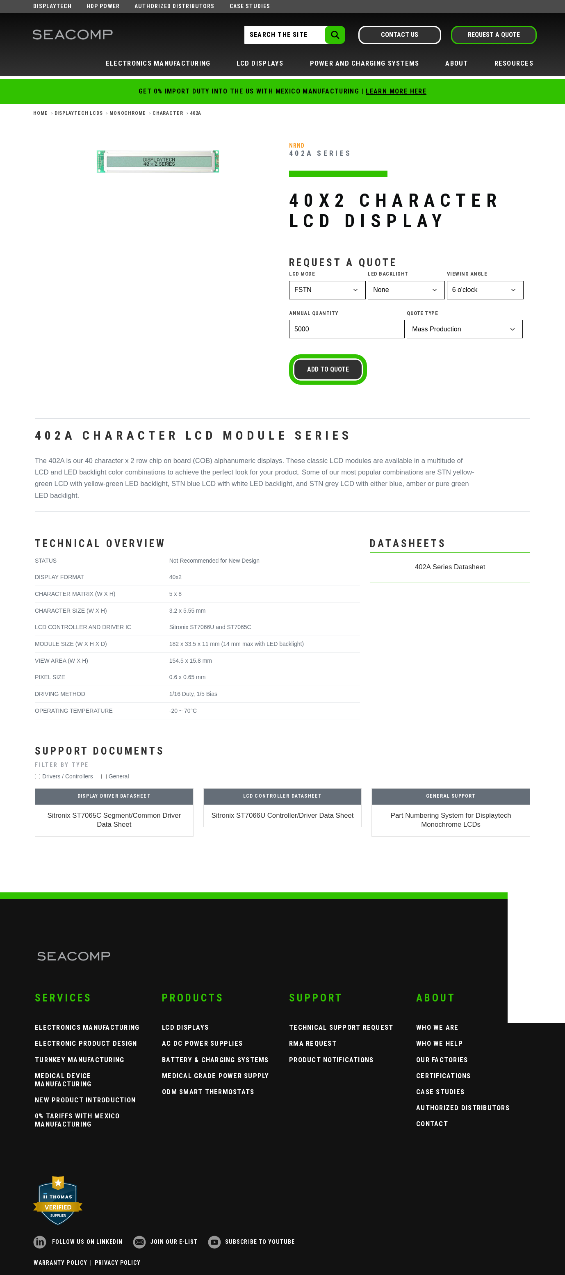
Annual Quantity (313, 313)
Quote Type (422, 313)
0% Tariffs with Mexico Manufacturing (77, 1120)
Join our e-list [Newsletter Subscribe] (165, 1242)
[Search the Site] (294, 35)
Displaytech (52, 6)
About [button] (456, 63)
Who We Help (439, 1043)
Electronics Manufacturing (87, 1027)
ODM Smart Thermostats (208, 1092)
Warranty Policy (60, 1262)
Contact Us (399, 35)
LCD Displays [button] (260, 63)
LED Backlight (388, 274)
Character (168, 113)
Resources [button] (513, 63)
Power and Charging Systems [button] (364, 63)
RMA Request (313, 1043)
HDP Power (103, 6)
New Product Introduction (85, 1100)
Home (40, 113)
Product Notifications (331, 1060)
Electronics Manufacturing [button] (158, 63)
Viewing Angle (467, 274)
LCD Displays (185, 1027)
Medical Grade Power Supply (215, 1076)
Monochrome (127, 113)
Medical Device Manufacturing (63, 1080)
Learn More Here (396, 91)
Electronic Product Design (86, 1043)
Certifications (443, 1076)
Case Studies (250, 6)
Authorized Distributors (174, 6)
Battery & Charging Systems (215, 1060)
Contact (432, 1124)
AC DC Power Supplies (202, 1043)
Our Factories (442, 1060)
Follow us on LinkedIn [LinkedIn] (78, 1242)
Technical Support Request (341, 1027)
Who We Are (437, 1027)
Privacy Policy (118, 1262)
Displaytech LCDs (79, 113)
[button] (282, 765)
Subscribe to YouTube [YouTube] (251, 1242)
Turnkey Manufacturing (79, 1060)
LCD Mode (302, 274)
